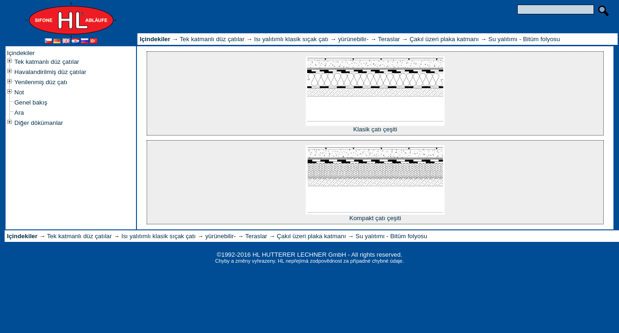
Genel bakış (30, 102)
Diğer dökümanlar (38, 122)
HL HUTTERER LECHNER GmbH (299, 254)
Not (19, 92)
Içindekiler (21, 52)
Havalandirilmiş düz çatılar (50, 71)
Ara (19, 112)
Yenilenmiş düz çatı (40, 82)
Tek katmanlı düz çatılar (46, 61)
